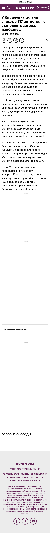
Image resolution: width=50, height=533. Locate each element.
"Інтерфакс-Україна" (35, 504)
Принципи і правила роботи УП (25, 481)
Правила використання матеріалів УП (25, 477)
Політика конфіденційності (34, 474)
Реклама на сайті (11, 474)
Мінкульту (31, 69)
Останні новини (15, 329)
